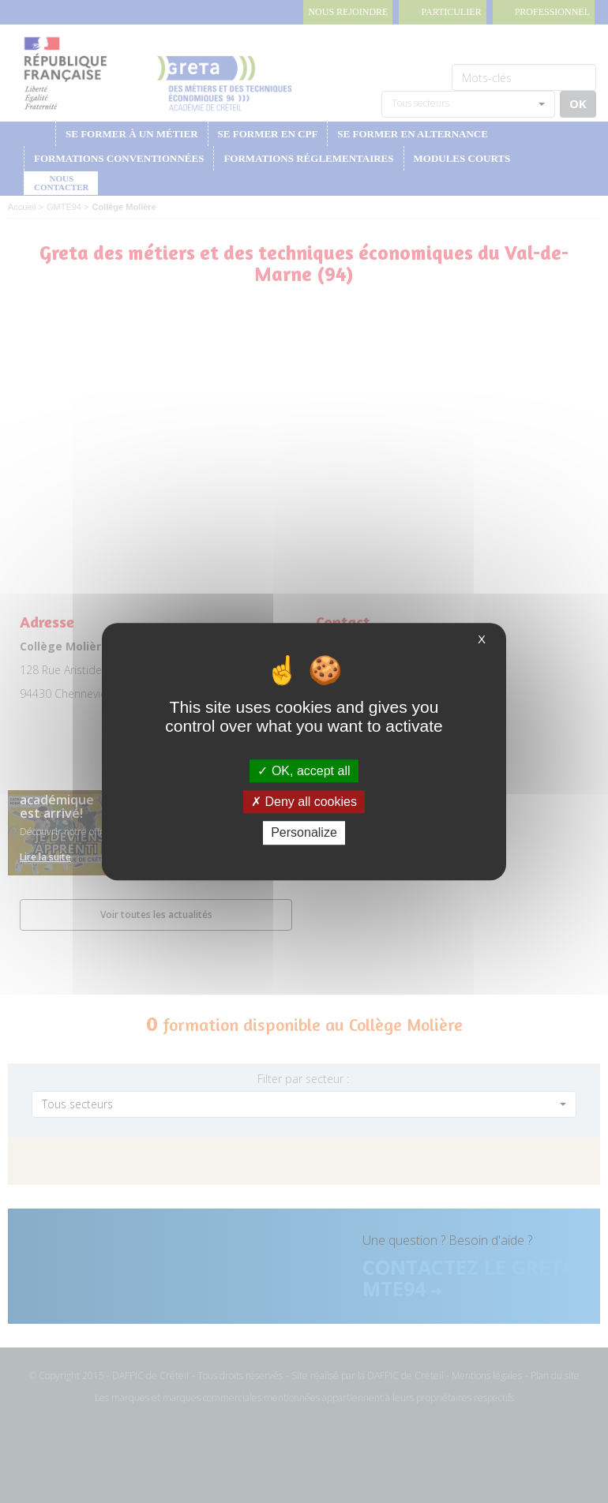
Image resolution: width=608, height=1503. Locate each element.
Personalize (304, 833)
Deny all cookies (304, 801)
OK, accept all (303, 771)
